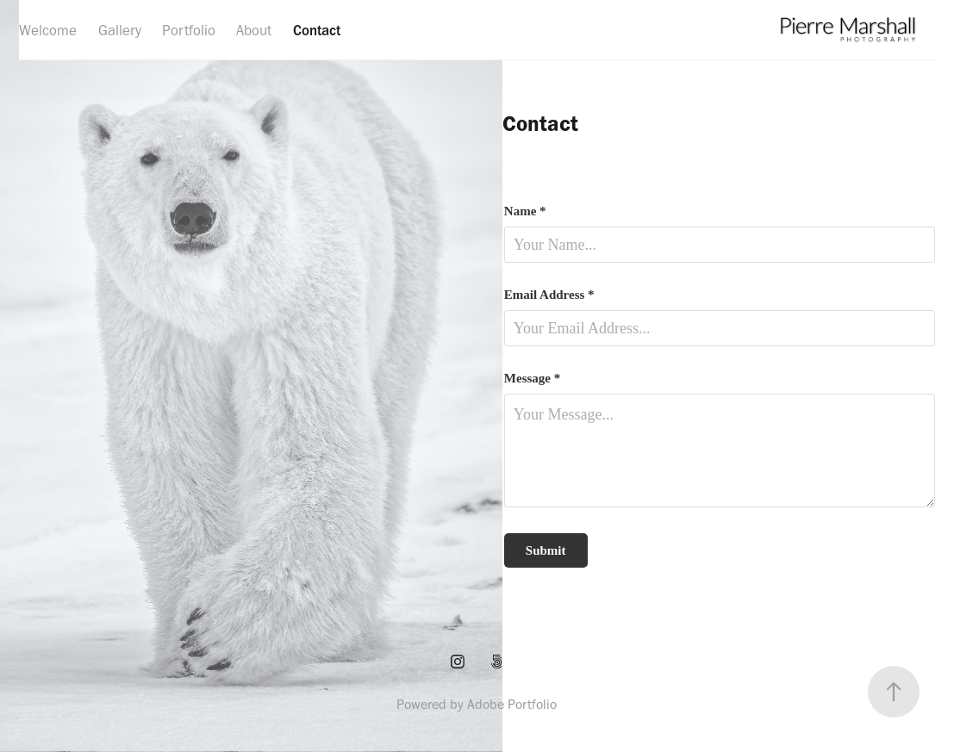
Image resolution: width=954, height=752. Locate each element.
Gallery (119, 30)
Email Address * (549, 295)
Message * (532, 378)
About (253, 30)
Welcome (48, 30)
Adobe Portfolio (512, 704)
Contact (316, 30)
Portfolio (188, 30)
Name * (525, 211)
